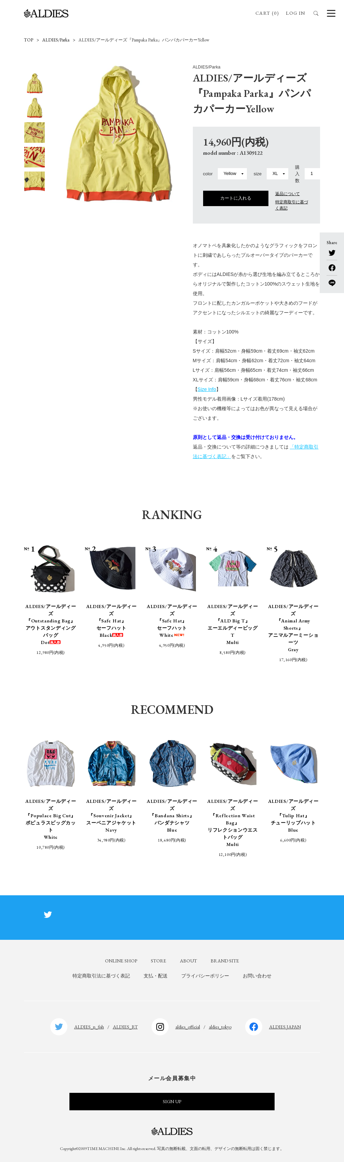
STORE (158, 961)
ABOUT (188, 961)
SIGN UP (172, 1101)
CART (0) (267, 13)
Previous (34, 67)
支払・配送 (156, 975)
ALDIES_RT (125, 1027)
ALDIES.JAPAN (285, 1027)
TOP (28, 40)
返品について (287, 193)
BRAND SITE (225, 961)
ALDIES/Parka (55, 40)
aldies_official (187, 1027)
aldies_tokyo (220, 1027)
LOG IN (295, 13)
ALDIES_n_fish (89, 1027)
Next (35, 197)
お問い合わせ (257, 975)
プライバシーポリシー (205, 975)
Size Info (207, 389)
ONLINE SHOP (121, 961)
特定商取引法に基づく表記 (101, 975)
